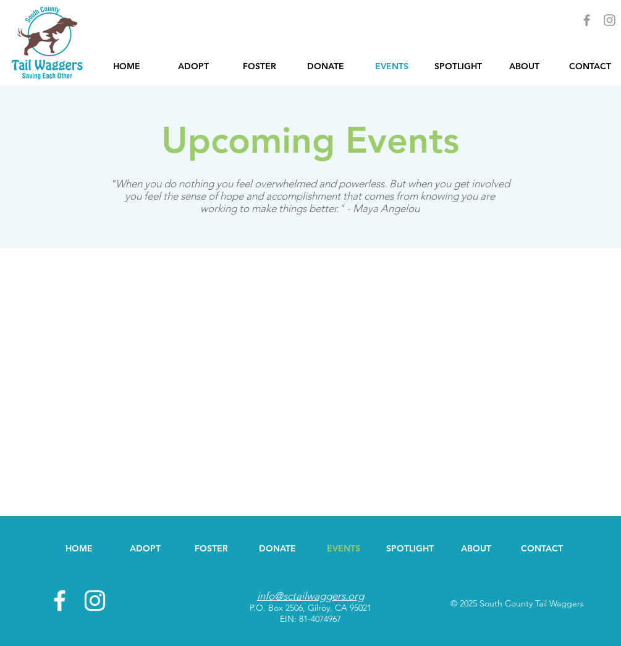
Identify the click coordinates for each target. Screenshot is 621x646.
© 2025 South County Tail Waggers (517, 603)
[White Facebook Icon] (60, 600)
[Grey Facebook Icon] (586, 20)
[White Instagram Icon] (95, 600)
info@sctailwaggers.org (310, 596)
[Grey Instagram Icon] (609, 20)
